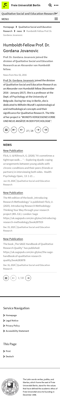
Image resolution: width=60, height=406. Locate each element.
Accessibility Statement (17, 330)
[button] (6, 278)
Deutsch (10, 356)
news (19, 31)
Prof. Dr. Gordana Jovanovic (18, 80)
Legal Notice (12, 320)
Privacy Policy (13, 325)
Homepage (8, 26)
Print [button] (8, 351)
